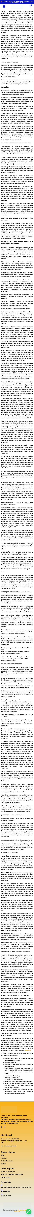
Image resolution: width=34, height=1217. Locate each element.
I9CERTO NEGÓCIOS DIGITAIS (22, 1210)
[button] (28, 1211)
